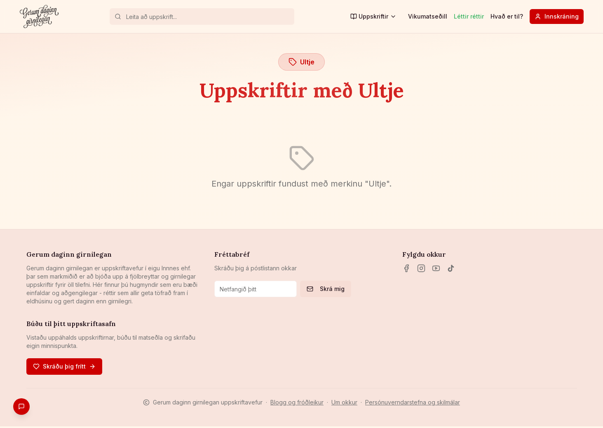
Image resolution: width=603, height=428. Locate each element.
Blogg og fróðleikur (297, 402)
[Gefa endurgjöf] (21, 406)
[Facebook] (406, 268)
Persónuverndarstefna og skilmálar (412, 402)
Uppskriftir (373, 16)
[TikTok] (451, 268)
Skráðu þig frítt (64, 366)
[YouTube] (436, 268)
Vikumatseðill (427, 16)
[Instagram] (421, 268)
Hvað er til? (506, 16)
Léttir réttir (469, 16)
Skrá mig (326, 288)
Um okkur (344, 402)
